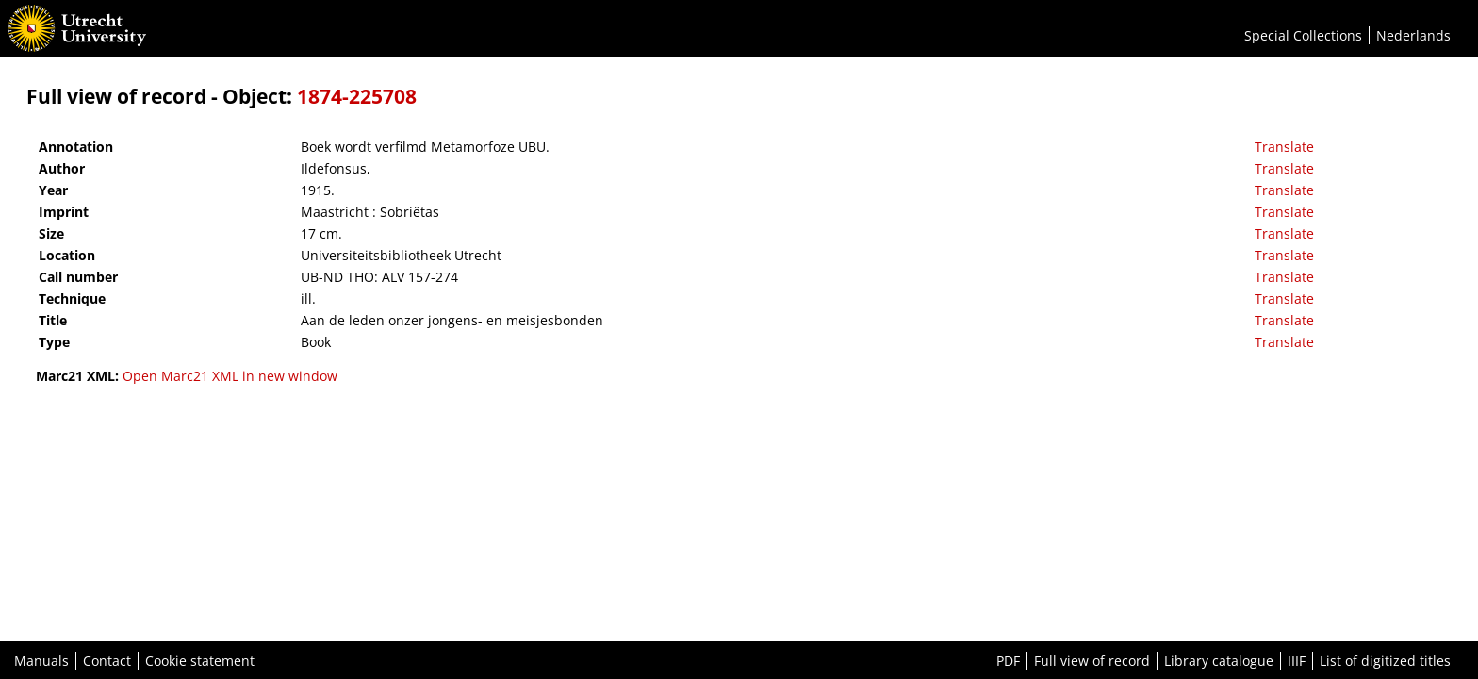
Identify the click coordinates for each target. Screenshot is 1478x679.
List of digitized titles (1385, 661)
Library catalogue (1218, 661)
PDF (1008, 661)
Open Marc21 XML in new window (230, 376)
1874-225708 (357, 96)
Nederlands (1413, 35)
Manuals (41, 661)
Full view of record (1092, 661)
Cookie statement (200, 661)
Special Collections (1303, 35)
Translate (1284, 147)
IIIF (1297, 661)
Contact (107, 661)
